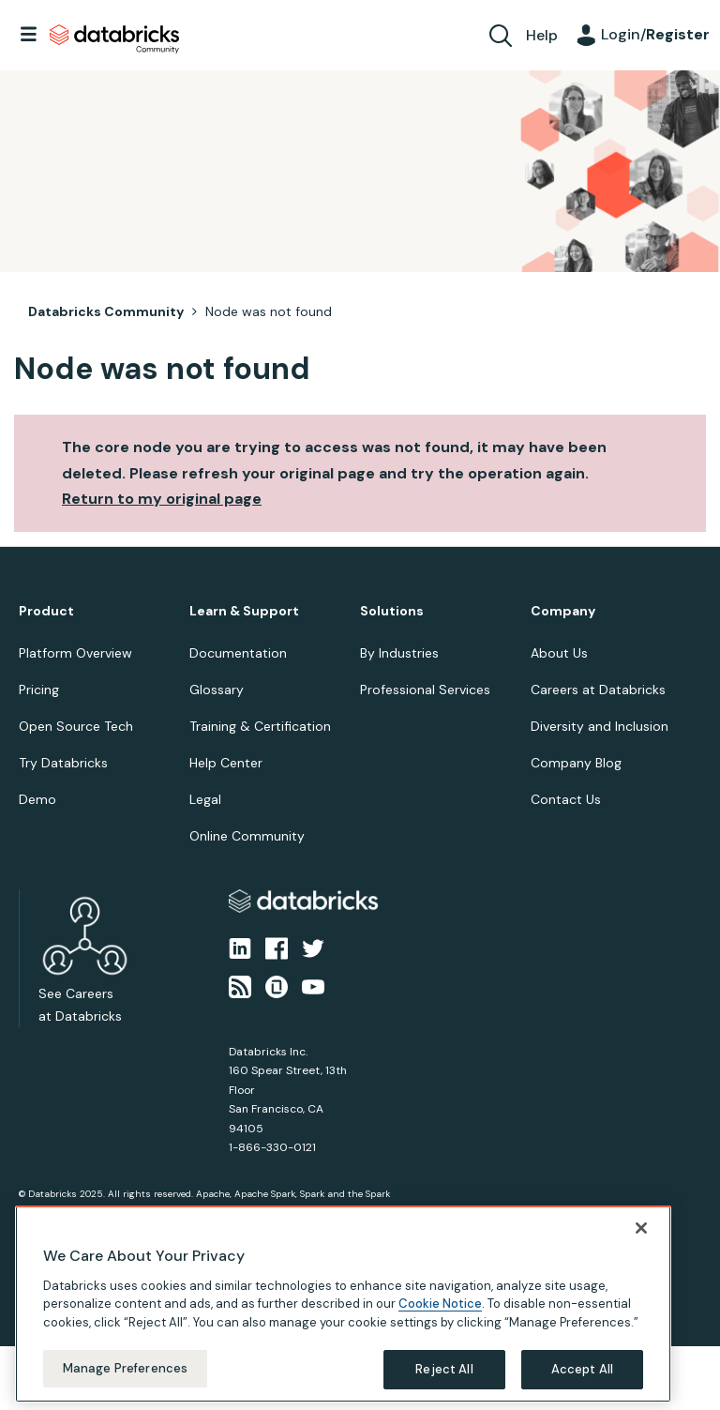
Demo (37, 799)
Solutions (392, 611)
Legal (205, 799)
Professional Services (425, 689)
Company (563, 611)
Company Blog (576, 762)
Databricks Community (114, 39)
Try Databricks (63, 762)
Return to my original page (162, 498)
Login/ (655, 34)
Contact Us (566, 799)
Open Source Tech (76, 726)
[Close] (641, 1251)
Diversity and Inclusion (599, 726)
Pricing (39, 689)
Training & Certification (260, 726)
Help (542, 35)
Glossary (216, 689)
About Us (559, 652)
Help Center (225, 762)
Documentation (238, 652)
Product (46, 611)
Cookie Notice (440, 1328)
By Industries (399, 652)
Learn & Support (244, 611)
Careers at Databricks (598, 689)
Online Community (247, 835)
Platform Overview (75, 652)
